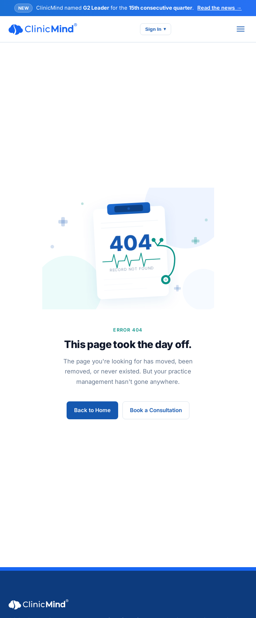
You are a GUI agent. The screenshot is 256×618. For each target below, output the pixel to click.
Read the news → (219, 8)
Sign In (155, 29)
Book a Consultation (156, 410)
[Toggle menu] (240, 29)
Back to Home (92, 410)
